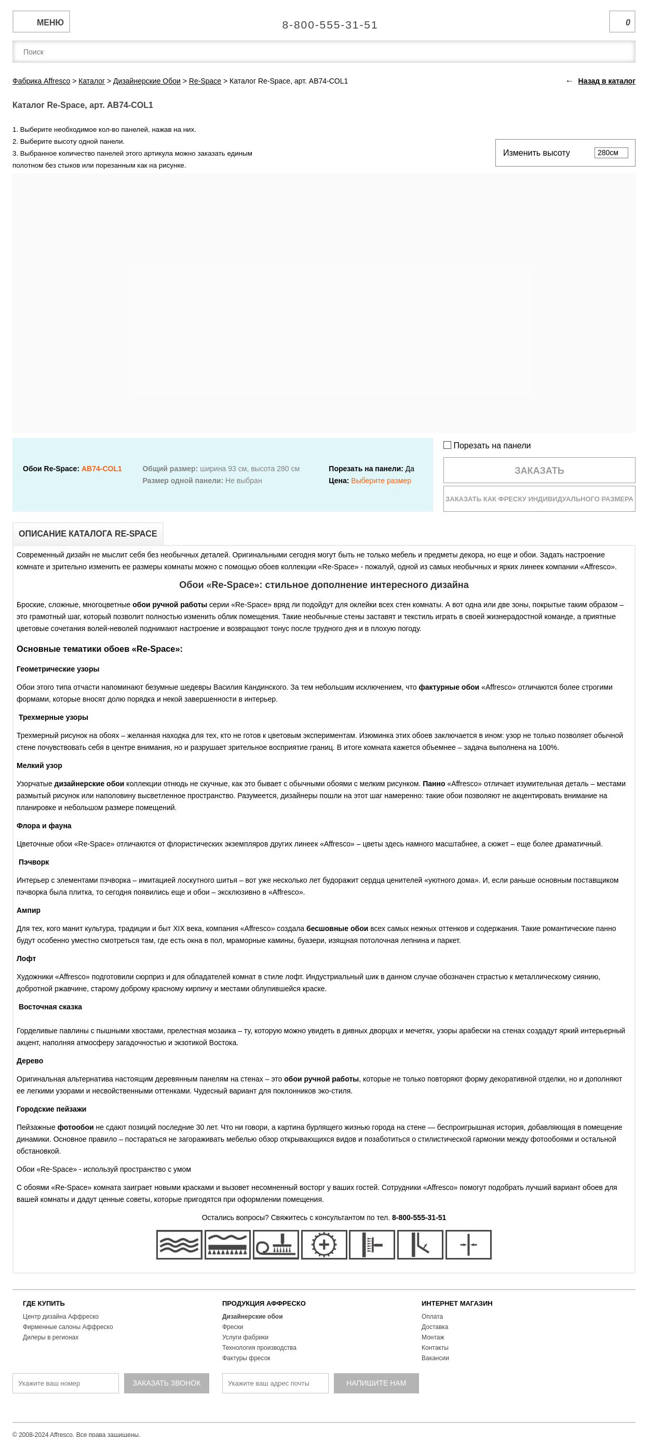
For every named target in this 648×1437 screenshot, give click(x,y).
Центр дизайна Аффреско (61, 1316)
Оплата (432, 1316)
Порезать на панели (487, 445)
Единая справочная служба (324, 21)
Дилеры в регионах (50, 1337)
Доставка (435, 1327)
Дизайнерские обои (252, 1316)
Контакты (435, 1347)
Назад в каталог (607, 81)
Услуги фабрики (245, 1337)
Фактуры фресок (246, 1358)
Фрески (232, 1327)
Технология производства (259, 1347)
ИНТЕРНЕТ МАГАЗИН (457, 1303)
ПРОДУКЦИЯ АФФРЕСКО (264, 1303)
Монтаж (433, 1337)
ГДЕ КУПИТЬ (44, 1303)
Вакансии (435, 1358)
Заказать (539, 471)
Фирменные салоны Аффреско (68, 1327)
